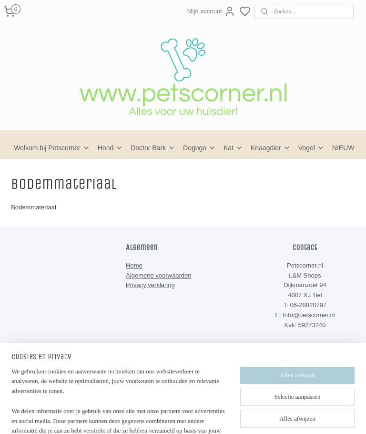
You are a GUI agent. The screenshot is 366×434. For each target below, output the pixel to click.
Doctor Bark (153, 148)
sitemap (209, 410)
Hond (110, 148)
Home (134, 265)
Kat (233, 148)
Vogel (311, 148)
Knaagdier (271, 148)
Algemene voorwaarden (158, 275)
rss (226, 410)
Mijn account (211, 11)
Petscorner (148, 363)
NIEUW (343, 148)
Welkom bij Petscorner (52, 148)
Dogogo (199, 148)
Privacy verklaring (150, 285)
